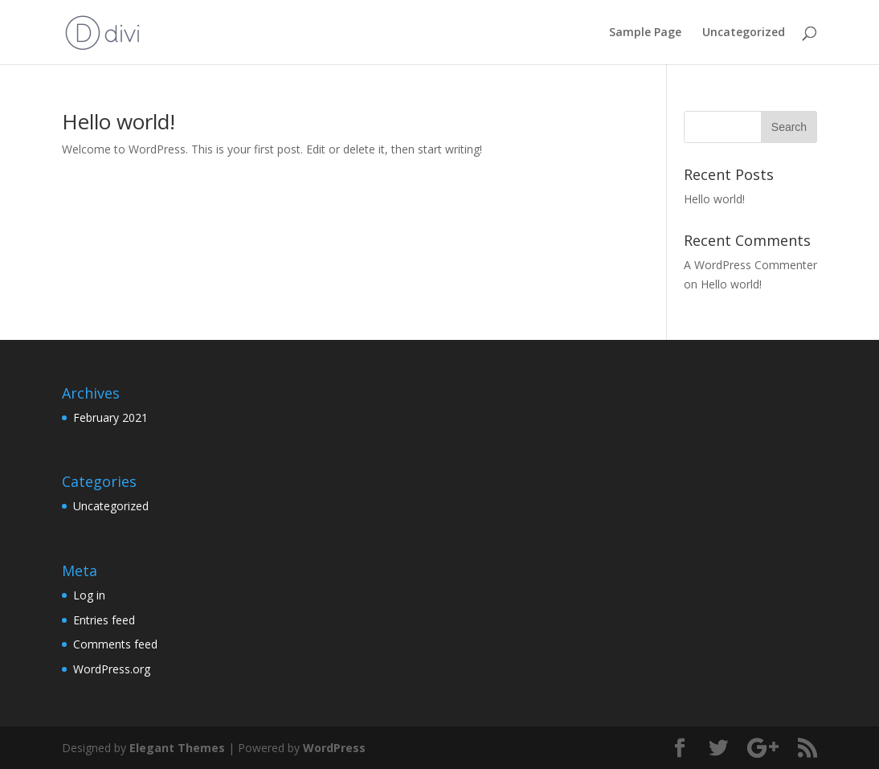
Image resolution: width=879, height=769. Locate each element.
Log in (89, 595)
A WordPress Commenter (750, 264)
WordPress (334, 747)
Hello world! (118, 121)
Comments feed (115, 644)
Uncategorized (743, 33)
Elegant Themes (177, 747)
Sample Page (645, 33)
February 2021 (110, 417)
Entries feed (104, 620)
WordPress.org (111, 669)
